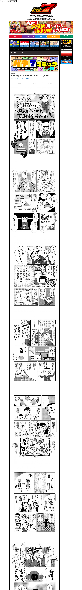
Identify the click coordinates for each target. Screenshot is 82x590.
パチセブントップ (13, 49)
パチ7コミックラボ (32, 49)
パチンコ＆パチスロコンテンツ (23, 49)
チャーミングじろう (16, 78)
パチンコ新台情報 (66, 59)
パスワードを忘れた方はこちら (66, 56)
